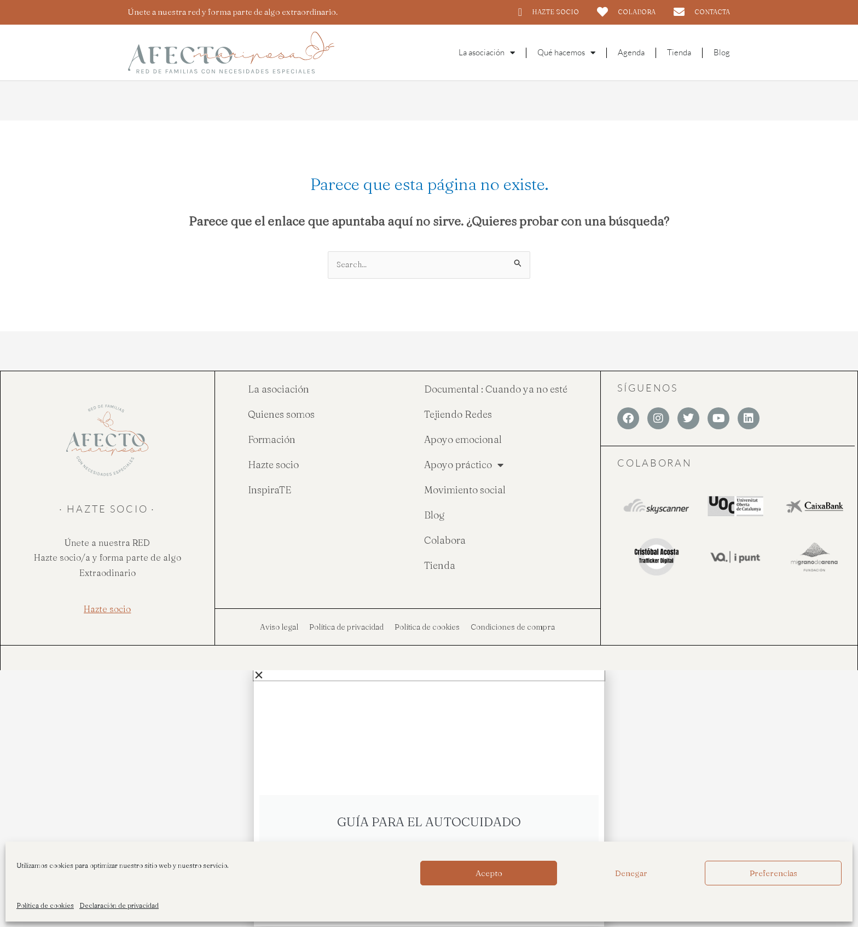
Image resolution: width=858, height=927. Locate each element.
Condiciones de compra (513, 627)
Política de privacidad (346, 627)
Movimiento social (465, 490)
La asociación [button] (487, 52)
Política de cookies (45, 905)
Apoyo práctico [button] (463, 465)
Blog (722, 52)
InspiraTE (269, 490)
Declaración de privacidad (119, 905)
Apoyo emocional (463, 440)
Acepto (489, 873)
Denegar (631, 873)
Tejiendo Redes (458, 414)
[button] (429, 676)
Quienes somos (281, 414)
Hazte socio (273, 465)
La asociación (278, 389)
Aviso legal (279, 627)
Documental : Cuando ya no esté (495, 389)
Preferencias (773, 873)
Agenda (631, 52)
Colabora (445, 540)
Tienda (679, 52)
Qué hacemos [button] (566, 52)
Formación (271, 440)
